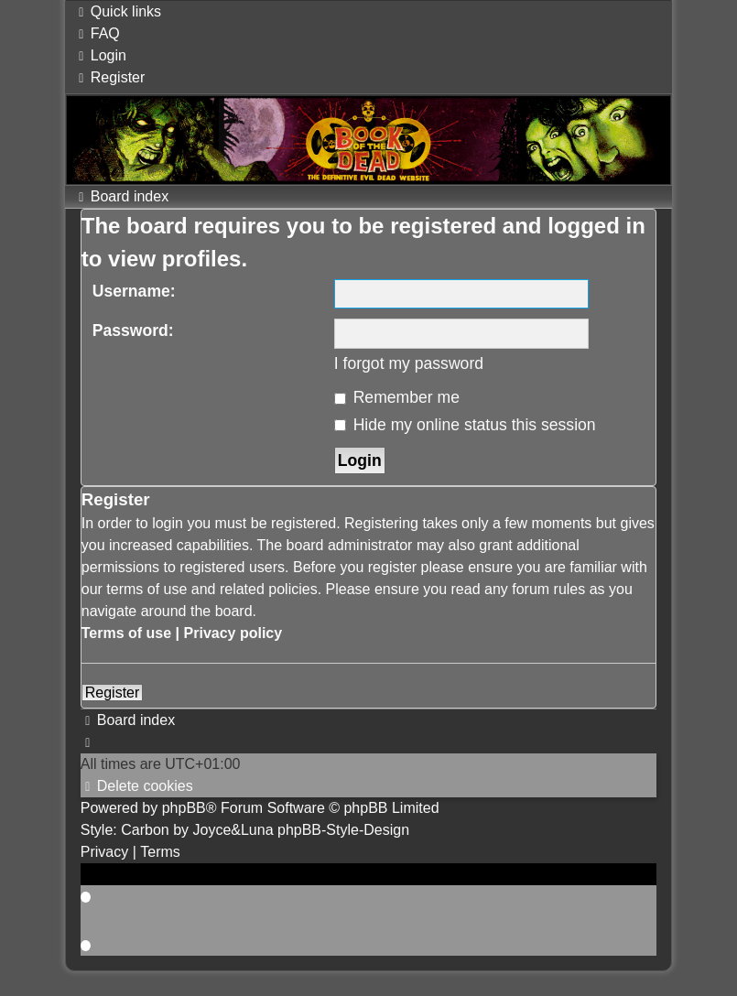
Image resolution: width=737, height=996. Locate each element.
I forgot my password (408, 363)
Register (112, 692)
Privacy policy (233, 633)
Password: (133, 330)
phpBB (184, 808)
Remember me (397, 397)
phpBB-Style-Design (343, 830)
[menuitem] (97, 33)
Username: (134, 291)
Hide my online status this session (465, 425)
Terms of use (126, 633)
